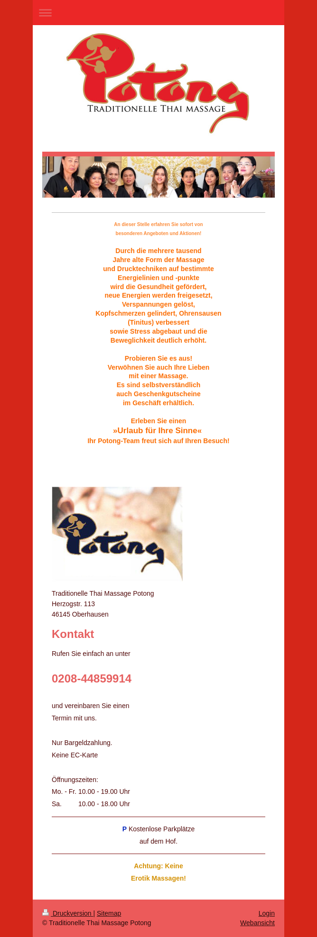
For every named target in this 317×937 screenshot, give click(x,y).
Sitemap (109, 913)
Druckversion (67, 913)
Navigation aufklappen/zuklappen (158, 12)
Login (267, 913)
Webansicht (257, 923)
